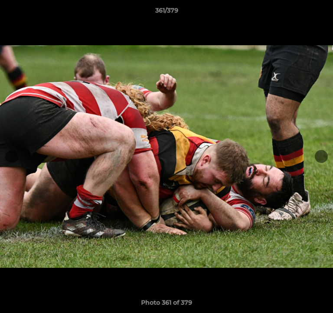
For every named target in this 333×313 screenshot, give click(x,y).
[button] (322, 13)
